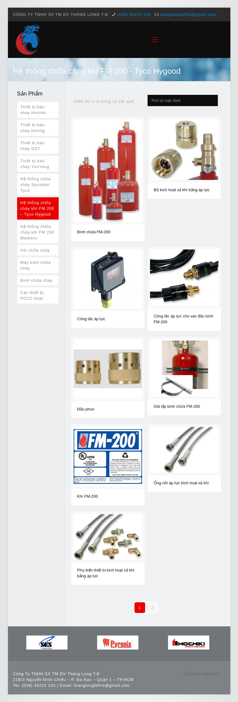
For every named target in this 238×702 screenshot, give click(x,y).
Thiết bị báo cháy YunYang (34, 164)
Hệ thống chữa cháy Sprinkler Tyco (35, 185)
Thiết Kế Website (201, 674)
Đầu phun (85, 409)
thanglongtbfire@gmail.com (188, 14)
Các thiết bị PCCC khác (32, 295)
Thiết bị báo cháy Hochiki (33, 110)
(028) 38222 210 (134, 14)
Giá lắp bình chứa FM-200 (177, 406)
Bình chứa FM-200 (94, 232)
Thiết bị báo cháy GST (32, 146)
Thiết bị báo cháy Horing (32, 128)
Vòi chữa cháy (35, 250)
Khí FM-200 (87, 496)
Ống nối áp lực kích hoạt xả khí (181, 483)
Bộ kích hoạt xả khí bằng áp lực (182, 190)
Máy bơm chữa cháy (35, 265)
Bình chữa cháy (36, 280)
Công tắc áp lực (91, 319)
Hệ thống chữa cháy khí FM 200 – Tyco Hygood (37, 208)
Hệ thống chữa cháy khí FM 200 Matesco (37, 232)
